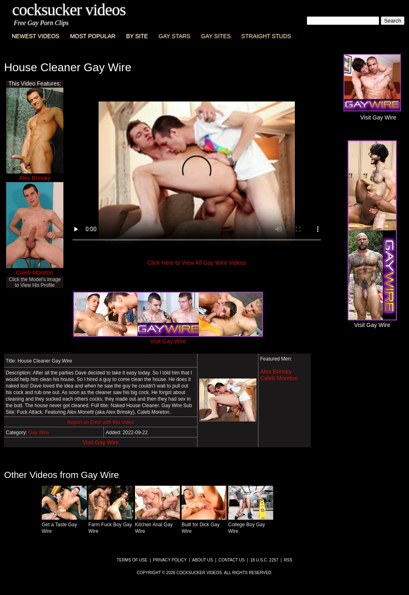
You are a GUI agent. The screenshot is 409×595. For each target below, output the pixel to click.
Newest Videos (35, 36)
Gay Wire (38, 432)
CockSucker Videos (69, 9)
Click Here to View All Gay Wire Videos (196, 262)
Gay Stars (175, 36)
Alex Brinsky (34, 178)
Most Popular (92, 36)
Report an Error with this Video (100, 422)
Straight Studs (266, 36)
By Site (137, 36)
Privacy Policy (170, 560)
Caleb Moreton (35, 272)
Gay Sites (216, 36)
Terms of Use (132, 560)
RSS (288, 560)
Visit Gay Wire (101, 442)
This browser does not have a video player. (197, 175)
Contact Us (231, 560)
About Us (202, 560)
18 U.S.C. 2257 (264, 560)
